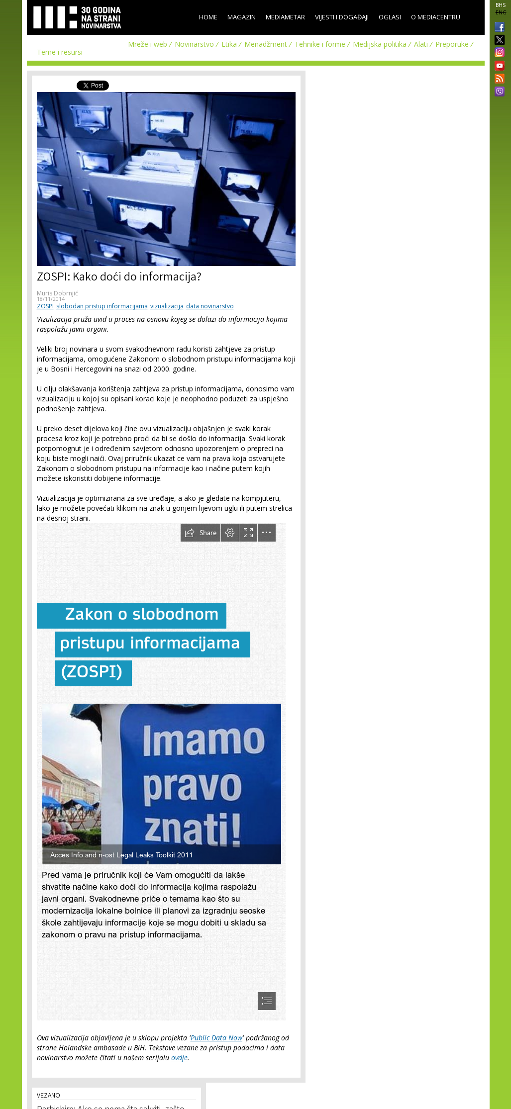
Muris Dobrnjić (57, 293)
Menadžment (265, 44)
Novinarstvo (194, 44)
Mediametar (285, 16)
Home (208, 16)
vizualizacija (167, 306)
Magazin (241, 16)
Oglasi (390, 16)
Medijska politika (380, 44)
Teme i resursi (60, 52)
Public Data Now (216, 1037)
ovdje (179, 1057)
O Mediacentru (435, 16)
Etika (229, 44)
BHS (501, 4)
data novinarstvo (210, 306)
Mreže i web (147, 44)
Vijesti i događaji (342, 16)
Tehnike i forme (320, 44)
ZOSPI (45, 306)
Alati (421, 44)
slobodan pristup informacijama (102, 306)
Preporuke (452, 44)
